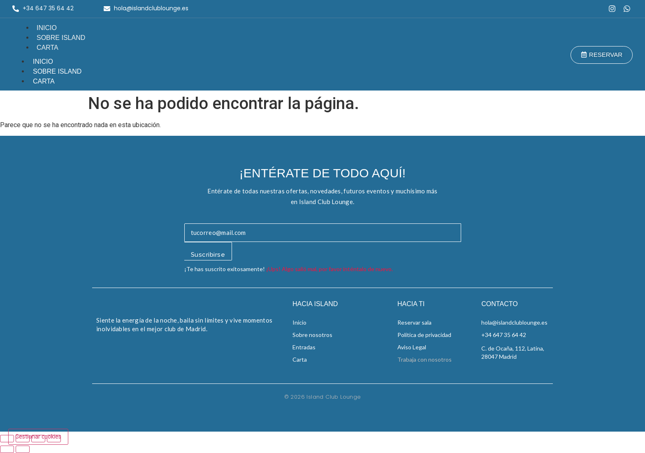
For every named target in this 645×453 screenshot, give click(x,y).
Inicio (47, 27)
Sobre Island (61, 37)
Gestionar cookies (38, 436)
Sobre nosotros (312, 334)
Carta (47, 47)
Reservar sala (414, 322)
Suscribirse (208, 254)
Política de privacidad (424, 334)
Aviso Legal (411, 347)
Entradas (304, 347)
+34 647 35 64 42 (503, 334)
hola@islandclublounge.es (514, 322)
